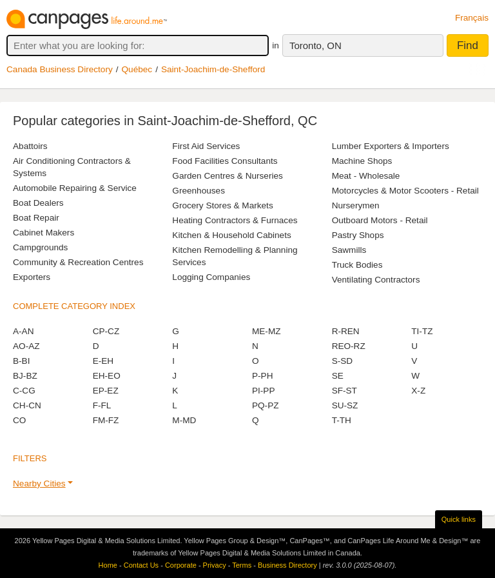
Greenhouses (198, 190)
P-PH (262, 376)
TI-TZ (421, 331)
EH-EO (107, 376)
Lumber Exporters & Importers (390, 146)
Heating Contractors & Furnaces (234, 220)
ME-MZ (266, 331)
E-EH (103, 361)
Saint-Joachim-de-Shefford (213, 69)
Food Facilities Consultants (224, 161)
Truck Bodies (357, 265)
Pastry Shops (358, 235)
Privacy (214, 565)
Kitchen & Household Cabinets (231, 235)
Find (467, 45)
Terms (241, 565)
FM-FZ (106, 420)
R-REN (346, 331)
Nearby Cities (39, 483)
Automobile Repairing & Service (75, 188)
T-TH (341, 420)
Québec (137, 69)
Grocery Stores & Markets (222, 205)
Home (108, 565)
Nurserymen (356, 205)
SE (338, 376)
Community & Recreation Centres (78, 262)
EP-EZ (106, 390)
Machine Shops (362, 161)
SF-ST (344, 390)
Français (472, 18)
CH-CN (27, 405)
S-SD (342, 361)
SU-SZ (345, 405)
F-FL (102, 405)
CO (19, 420)
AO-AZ (26, 346)
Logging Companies (211, 277)
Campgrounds (40, 247)
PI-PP (263, 390)
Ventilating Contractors (376, 279)
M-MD (184, 420)
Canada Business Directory (59, 69)
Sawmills (349, 250)
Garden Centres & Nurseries (227, 176)
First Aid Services (206, 146)
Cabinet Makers (43, 232)
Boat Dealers (38, 203)
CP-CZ (106, 331)
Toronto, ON (315, 45)
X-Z (418, 390)
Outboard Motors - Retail (380, 220)
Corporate (181, 565)
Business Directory (287, 565)
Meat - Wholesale (366, 176)
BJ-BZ (25, 376)
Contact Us (141, 565)
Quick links (459, 519)
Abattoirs (30, 146)
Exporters (31, 277)
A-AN (23, 331)
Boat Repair (36, 218)
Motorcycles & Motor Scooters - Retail (405, 190)
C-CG (24, 390)
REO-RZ (348, 346)
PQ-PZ (265, 405)
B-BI (21, 361)
